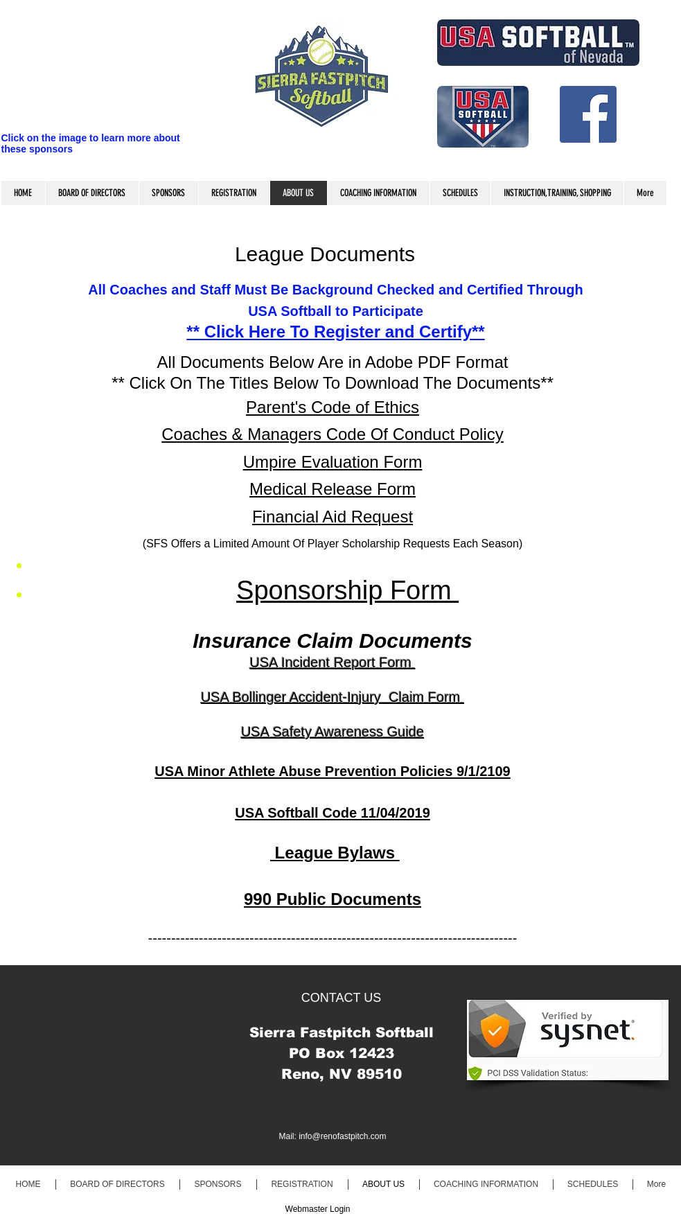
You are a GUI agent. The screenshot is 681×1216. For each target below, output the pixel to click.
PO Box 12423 (341, 1053)
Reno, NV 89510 (341, 1074)
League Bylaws (335, 852)
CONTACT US (341, 998)
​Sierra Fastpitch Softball (341, 1032)
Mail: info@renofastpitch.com (333, 1136)
